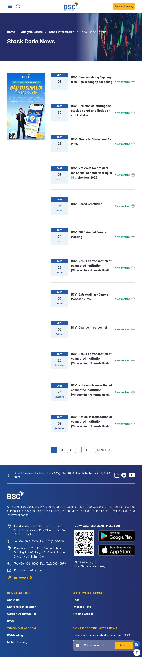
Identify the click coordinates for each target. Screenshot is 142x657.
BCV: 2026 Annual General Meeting (89, 234)
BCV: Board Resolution (86, 204)
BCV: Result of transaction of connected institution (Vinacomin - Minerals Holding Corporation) (91, 266)
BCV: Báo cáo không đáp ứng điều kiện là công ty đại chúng (91, 79)
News (11, 620)
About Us (13, 599)
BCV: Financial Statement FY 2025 (91, 141)
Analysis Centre (32, 32)
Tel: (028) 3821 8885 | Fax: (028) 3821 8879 (40, 563)
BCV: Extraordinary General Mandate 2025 (90, 296)
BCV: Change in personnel (89, 327)
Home (11, 32)
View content (125, 81)
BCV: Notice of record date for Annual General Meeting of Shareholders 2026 (91, 172)
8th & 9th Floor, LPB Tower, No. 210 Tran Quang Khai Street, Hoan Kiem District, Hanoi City (40, 530)
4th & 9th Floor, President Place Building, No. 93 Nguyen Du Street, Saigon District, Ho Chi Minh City (39, 552)
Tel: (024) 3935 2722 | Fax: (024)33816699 (39, 541)
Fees (76, 599)
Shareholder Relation (21, 606)
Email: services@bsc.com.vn (31, 570)
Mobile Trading (17, 642)
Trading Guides (83, 613)
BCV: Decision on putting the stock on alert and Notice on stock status (91, 110)
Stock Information (61, 32)
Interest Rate (82, 606)
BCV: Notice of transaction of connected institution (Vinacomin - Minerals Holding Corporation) (91, 390)
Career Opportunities (22, 613)
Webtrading (15, 635)
